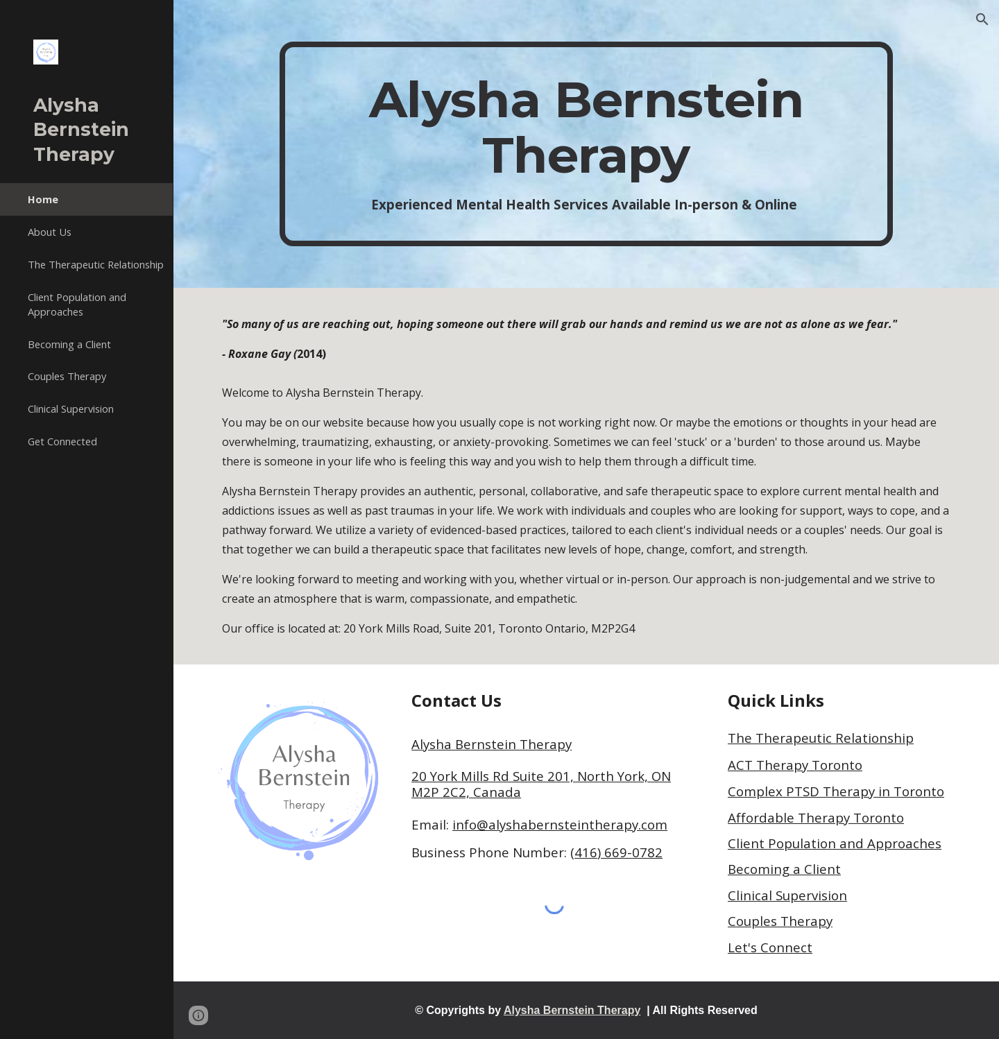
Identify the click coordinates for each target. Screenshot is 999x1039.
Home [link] (43, 199)
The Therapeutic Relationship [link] (96, 264)
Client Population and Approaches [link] (77, 304)
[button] (982, 19)
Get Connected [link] (62, 441)
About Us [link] (49, 232)
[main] (586, 144)
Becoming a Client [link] (69, 344)
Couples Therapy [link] (67, 376)
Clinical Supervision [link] (71, 408)
